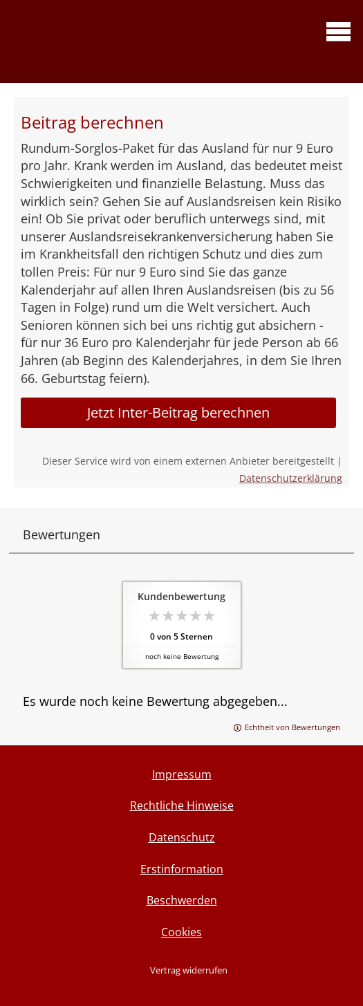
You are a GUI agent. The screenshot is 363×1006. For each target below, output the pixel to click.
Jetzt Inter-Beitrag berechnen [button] (178, 412)
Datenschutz (182, 837)
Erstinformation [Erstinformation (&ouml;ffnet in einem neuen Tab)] (181, 869)
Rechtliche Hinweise (182, 805)
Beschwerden (182, 900)
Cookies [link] (181, 932)
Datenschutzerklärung (290, 478)
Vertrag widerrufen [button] (188, 970)
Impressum (182, 774)
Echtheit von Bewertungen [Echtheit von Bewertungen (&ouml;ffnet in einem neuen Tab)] (292, 727)
